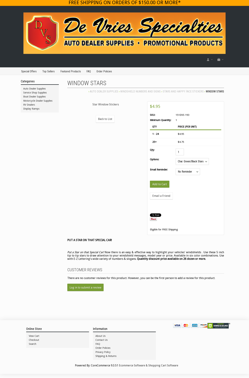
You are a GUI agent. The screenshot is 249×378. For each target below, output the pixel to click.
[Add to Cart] (159, 184)
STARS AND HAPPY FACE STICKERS (183, 91)
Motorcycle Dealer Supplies (37, 100)
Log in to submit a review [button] (85, 287)
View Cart (34, 336)
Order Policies (104, 71)
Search (32, 344)
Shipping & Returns (105, 356)
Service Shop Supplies (35, 92)
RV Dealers (29, 104)
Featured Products (70, 71)
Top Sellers (48, 71)
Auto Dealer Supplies (104, 91)
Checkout (34, 340)
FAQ (88, 71)
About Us (100, 336)
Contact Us (101, 340)
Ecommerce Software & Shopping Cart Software (148, 365)
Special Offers (29, 71)
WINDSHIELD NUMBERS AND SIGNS (140, 91)
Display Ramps (31, 108)
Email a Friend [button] (161, 195)
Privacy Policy (103, 352)
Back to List (105, 119)
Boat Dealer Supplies (34, 96)
